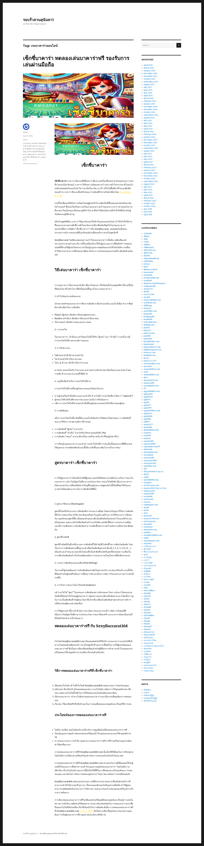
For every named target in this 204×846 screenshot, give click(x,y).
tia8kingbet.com (151, 505)
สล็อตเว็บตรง (148, 637)
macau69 (148, 366)
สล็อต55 (147, 599)
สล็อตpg (147, 621)
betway (147, 264)
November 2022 (150, 176)
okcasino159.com (151, 380)
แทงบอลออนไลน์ (150, 665)
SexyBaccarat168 (30, 143)
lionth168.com (150, 355)
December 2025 (150, 73)
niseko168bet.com (151, 375)
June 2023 (148, 156)
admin (25, 132)
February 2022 (150, 201)
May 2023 (148, 159)
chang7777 (148, 289)
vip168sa (147, 532)
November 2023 (150, 143)
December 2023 (150, 140)
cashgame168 (150, 286)
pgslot (146, 402)
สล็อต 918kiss (149, 590)
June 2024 (148, 123)
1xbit (146, 239)
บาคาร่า (147, 560)
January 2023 (149, 170)
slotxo (146, 474)
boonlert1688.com (151, 278)
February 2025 (150, 101)
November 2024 (150, 109)
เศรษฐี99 (147, 662)
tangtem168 (149, 494)
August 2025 (149, 84)
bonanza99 (148, 272)
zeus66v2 (148, 543)
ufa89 (146, 510)
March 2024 (149, 131)
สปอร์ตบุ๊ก (147, 585)
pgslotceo (148, 413)
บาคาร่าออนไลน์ (150, 566)
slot (145, 469)
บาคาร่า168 (148, 563)
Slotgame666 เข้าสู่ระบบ (153, 471)
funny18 (147, 308)
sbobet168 (148, 449)
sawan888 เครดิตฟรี (152, 447)
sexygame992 (150, 463)
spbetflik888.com (151, 480)
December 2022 (150, 173)
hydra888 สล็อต (150, 322)
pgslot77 (147, 405)
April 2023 (148, 162)
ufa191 (146, 507)
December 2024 (151, 107)
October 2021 (149, 203)
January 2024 (149, 137)
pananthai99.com (151, 386)
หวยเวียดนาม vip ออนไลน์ (154, 646)
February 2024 (150, 134)
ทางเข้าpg (148, 557)
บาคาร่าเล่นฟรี (32, 151)
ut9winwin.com (150, 530)
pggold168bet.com (152, 391)
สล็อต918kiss (149, 615)
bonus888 (148, 275)
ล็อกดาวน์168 (149, 579)
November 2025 (150, 76)
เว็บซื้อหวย (148, 654)
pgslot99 (147, 408)
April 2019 (148, 214)
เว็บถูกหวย (147, 657)
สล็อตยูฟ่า (147, 629)
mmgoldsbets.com (152, 369)
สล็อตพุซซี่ (147, 626)
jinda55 (147, 328)
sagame (147, 438)
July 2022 (148, 187)
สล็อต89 (147, 610)
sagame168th (149, 444)
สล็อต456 (147, 596)
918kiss (147, 245)
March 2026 (149, 68)
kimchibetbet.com (151, 341)
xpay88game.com (151, 541)
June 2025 (148, 90)
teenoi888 (148, 496)
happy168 (148, 314)
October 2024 (149, 112)
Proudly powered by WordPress (53, 833)
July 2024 (148, 120)
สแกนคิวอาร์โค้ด (150, 640)
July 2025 (148, 87)
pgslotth (147, 419)
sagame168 (149, 441)
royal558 (147, 435)
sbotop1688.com (150, 452)
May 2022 (148, 192)
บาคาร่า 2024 (86, 811)
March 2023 (149, 165)
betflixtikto (148, 261)
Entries (149, 695)
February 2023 (150, 167)
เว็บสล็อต (147, 660)
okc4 (146, 377)
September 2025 (151, 82)
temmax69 (148, 499)
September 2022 (151, 181)
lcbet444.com (150, 352)
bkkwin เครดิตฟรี (150, 269)
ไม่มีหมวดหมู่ (149, 671)
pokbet (147, 422)
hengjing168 (149, 316)
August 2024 (149, 118)
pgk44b (147, 399)
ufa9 (146, 513)
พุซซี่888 (147, 571)
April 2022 (148, 195)
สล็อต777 (147, 604)
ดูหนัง (146, 554)
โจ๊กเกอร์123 (148, 668)
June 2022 (148, 190)
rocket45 (147, 433)
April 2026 (148, 65)
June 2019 (148, 209)
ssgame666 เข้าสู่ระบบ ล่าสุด (155, 488)
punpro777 (148, 424)
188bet (146, 236)
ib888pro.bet (149, 325)
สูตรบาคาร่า (32, 154)
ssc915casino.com (151, 485)
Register (147, 690)
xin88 (146, 538)
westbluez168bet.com (153, 535)
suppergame (149, 491)
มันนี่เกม (147, 574)
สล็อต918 (147, 613)
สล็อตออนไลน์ (149, 632)
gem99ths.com (150, 311)
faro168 (147, 297)
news (25, 139)
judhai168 (148, 339)
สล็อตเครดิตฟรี (149, 635)
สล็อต (146, 588)
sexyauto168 (149, 458)
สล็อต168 (147, 593)
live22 (146, 358)
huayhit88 (148, 319)
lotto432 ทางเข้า (150, 361)
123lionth (148, 233)
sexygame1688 (150, 460)
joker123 (147, 330)
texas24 (147, 502)
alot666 (147, 256)
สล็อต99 (147, 618)
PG (145, 388)
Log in (146, 692)
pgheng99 (148, 394)
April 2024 (148, 129)
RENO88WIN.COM (151, 430)
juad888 (147, 336)
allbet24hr (148, 253)
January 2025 (149, 104)
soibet (146, 477)
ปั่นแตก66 (147, 568)
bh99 (146, 267)
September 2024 (151, 115)
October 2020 (149, 206)
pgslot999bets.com (152, 411)
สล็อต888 (147, 607)
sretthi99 (147, 483)
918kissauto (149, 247)
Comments (150, 698)
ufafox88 (148, 516)
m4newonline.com (152, 364)
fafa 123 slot (149, 294)
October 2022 (149, 179)
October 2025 (149, 79)
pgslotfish (148, 416)
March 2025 (149, 98)
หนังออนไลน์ (148, 643)
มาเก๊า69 (147, 577)
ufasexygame (150, 521)
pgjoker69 (148, 397)
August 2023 (149, 151)
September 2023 (151, 148)
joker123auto (149, 333)
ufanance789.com (151, 518)
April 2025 (148, 95)
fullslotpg (148, 305)
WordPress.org (150, 701)
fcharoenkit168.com (152, 300)
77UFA (146, 242)
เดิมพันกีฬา (148, 649)
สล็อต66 (147, 602)
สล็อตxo (147, 624)
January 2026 (149, 71)
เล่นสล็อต (147, 651)
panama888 (149, 383)
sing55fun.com (150, 466)
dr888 (146, 292)
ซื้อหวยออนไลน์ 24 (151, 552)
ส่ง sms (147, 582)
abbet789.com (150, 250)
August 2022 (149, 184)
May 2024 (148, 126)
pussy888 (148, 427)
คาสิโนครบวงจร (150, 546)
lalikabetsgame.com (152, 350)
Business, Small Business (154, 283)
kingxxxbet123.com (152, 347)
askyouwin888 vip (151, 258)
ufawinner (148, 527)
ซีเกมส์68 (147, 549)
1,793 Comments (30, 163)
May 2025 (148, 93)
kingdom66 (149, 344)
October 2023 (149, 145)
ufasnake (148, 524)
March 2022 (149, 198)
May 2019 (148, 212)
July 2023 (148, 154)
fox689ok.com (150, 303)
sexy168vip (148, 455)
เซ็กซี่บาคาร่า (35, 157)
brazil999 (148, 280)
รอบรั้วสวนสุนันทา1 (38, 20)
